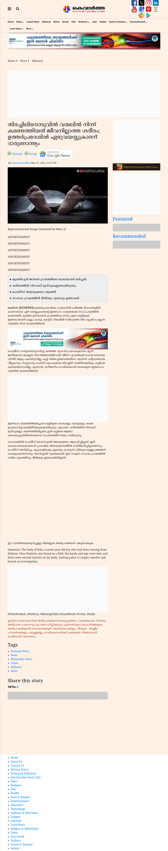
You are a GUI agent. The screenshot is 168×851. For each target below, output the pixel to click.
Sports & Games (117, 22)
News (19, 22)
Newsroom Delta (21, 163)
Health (103, 22)
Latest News (33, 22)
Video (14, 833)
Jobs (94, 22)
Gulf (73, 22)
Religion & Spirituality (25, 829)
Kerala (65, 22)
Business (82, 22)
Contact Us (17, 766)
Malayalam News (21, 659)
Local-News (15, 28)
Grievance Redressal (23, 773)
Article (15, 848)
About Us (16, 762)
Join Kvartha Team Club (26, 777)
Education (17, 805)
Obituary (37, 61)
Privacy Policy (19, 769)
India (14, 671)
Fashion (16, 840)
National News (20, 651)
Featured (123, 219)
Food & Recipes (20, 797)
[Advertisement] (84, 94)
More (28, 28)
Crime (14, 663)
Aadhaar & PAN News (24, 813)
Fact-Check (17, 837)
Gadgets (16, 817)
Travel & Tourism (22, 844)
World (56, 22)
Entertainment (137, 22)
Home (11, 22)
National (46, 22)
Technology (18, 809)
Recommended (129, 237)
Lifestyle (16, 821)
